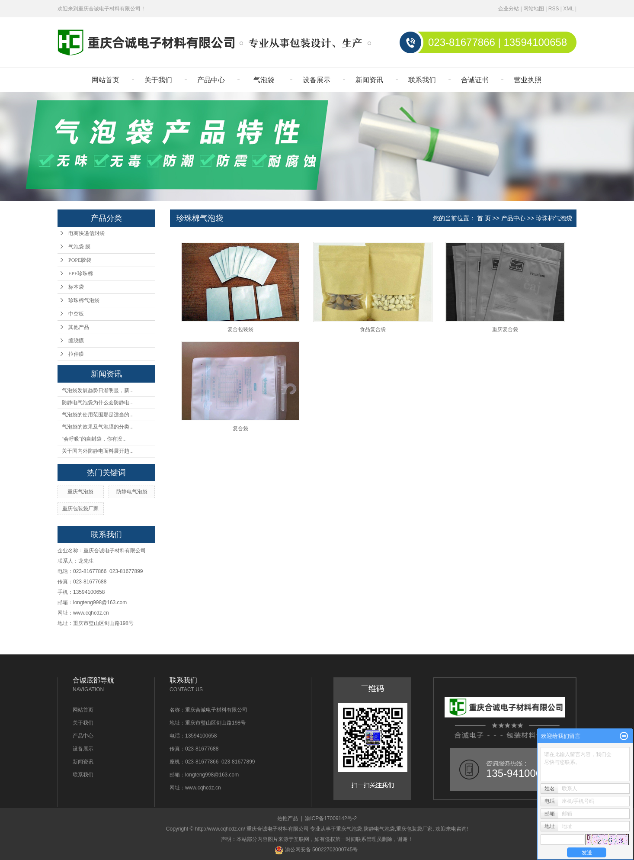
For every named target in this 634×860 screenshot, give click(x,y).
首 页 (484, 218)
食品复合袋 (373, 329)
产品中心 (211, 80)
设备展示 (316, 80)
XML (568, 9)
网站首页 (105, 80)
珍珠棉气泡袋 (83, 300)
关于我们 (158, 80)
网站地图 (533, 9)
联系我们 (422, 80)
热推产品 (287, 818)
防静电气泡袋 (131, 492)
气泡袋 (263, 80)
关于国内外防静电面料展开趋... (98, 451)
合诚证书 (475, 80)
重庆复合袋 (505, 329)
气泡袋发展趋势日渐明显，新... (98, 390)
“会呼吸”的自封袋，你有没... (94, 439)
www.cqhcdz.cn (91, 613)
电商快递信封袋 (86, 233)
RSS (553, 9)
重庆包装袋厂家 (80, 509)
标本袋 (76, 287)
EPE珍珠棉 (80, 274)
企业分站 (508, 9)
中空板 (76, 314)
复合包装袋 (240, 329)
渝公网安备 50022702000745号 (316, 850)
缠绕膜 (76, 341)
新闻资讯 (369, 80)
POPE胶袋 (79, 260)
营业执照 (527, 80)
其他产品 (78, 327)
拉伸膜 (76, 354)
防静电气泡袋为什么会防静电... (98, 402)
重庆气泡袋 (80, 492)
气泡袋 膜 (79, 247)
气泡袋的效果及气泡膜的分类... (98, 427)
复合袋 (240, 428)
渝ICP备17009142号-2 (331, 818)
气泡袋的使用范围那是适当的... (98, 415)
